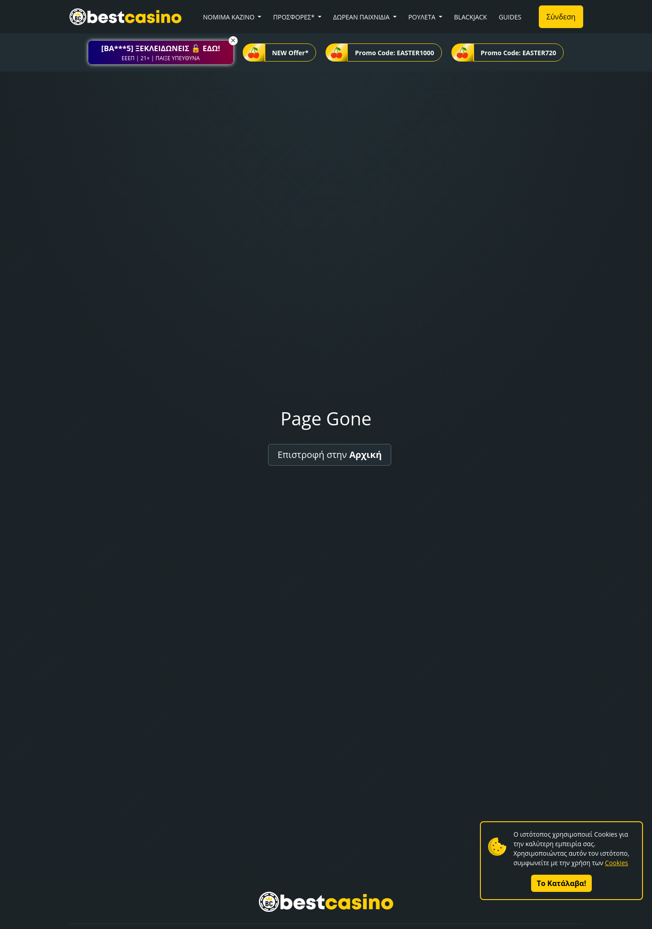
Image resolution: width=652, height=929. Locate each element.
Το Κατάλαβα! (561, 883)
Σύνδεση (561, 17)
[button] (160, 52)
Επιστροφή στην (330, 454)
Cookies (616, 862)
